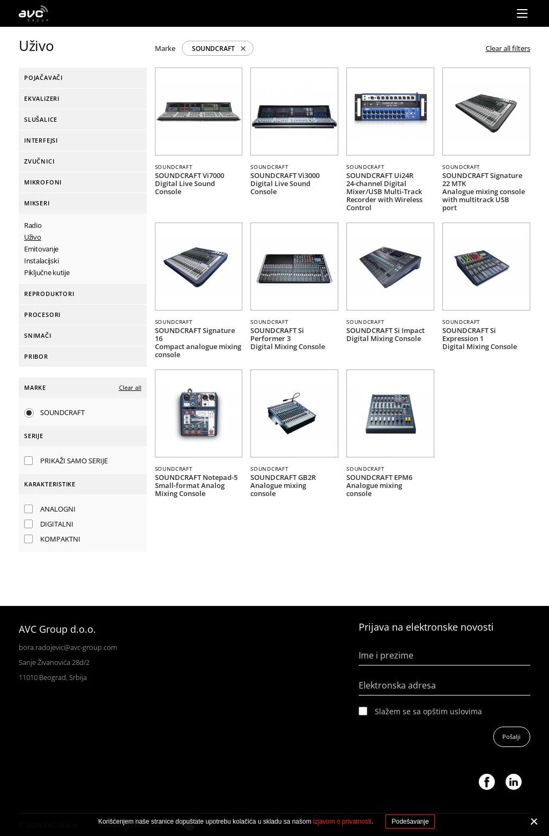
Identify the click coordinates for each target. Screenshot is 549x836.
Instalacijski (41, 260)
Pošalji (511, 737)
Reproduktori (49, 294)
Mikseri (37, 203)
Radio (33, 225)
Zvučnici (39, 161)
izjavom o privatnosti (342, 821)
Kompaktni (60, 539)
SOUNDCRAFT (213, 48)
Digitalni (56, 524)
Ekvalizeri (42, 98)
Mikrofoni (43, 182)
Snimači (37, 335)
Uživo (32, 237)
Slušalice (40, 119)
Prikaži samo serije (74, 460)
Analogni (58, 509)
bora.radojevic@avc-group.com (68, 647)
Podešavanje (409, 821)
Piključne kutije (47, 272)
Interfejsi (41, 140)
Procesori (42, 314)
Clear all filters (508, 48)
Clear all (130, 387)
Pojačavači (43, 77)
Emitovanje (41, 249)
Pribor (36, 356)
